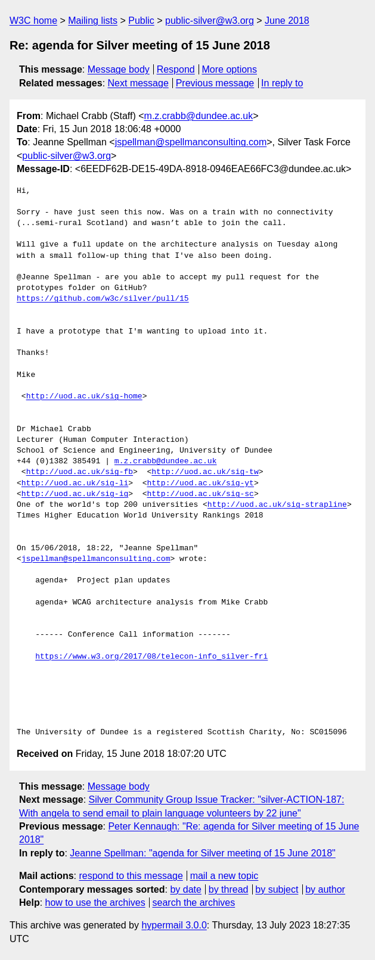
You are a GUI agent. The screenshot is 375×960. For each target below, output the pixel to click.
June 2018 (287, 20)
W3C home (33, 20)
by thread (229, 889)
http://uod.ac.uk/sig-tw (204, 472)
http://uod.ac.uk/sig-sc (200, 494)
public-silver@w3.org (209, 20)
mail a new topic (224, 876)
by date (185, 889)
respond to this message (130, 876)
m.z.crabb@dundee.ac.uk (198, 116)
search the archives (194, 902)
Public (141, 20)
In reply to (282, 83)
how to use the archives (95, 902)
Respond (176, 69)
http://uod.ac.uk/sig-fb (79, 472)
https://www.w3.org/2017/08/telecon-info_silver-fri (151, 657)
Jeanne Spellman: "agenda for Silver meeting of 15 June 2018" (202, 853)
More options (230, 69)
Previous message (215, 83)
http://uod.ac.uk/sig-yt (200, 483)
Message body (119, 69)
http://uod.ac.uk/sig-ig (74, 494)
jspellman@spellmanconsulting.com (191, 142)
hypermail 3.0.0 (173, 925)
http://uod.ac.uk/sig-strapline (277, 505)
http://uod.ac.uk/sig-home (84, 396)
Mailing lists (92, 20)
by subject (276, 889)
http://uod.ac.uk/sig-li (74, 483)
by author (325, 889)
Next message (138, 83)
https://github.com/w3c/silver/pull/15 (103, 299)
